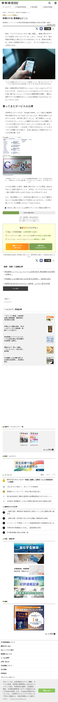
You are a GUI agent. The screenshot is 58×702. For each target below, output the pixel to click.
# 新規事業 (33, 7)
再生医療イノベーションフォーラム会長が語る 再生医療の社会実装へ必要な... (29, 273)
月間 (53, 475)
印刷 (48, 28)
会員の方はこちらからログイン (41, 247)
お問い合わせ (5, 661)
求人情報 (3, 669)
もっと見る (15, 288)
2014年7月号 (51, 24)
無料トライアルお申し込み (17, 247)
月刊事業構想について (8, 642)
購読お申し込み (6, 646)
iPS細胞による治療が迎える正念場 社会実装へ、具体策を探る (27, 279)
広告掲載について (6, 665)
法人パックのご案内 (7, 650)
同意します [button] (46, 690)
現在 (42, 475)
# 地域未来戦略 (47, 7)
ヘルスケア (8, 302)
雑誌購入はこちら (6, 654)
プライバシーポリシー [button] (18, 699)
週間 (48, 475)
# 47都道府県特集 (20, 7)
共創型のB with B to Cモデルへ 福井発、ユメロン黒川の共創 (27, 283)
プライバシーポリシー (8, 677)
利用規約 (3, 673)
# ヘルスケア (7, 7)
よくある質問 (5, 658)
